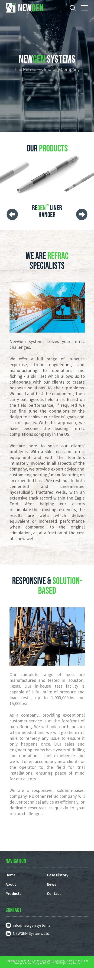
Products (13, 893)
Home (11, 875)
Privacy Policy (72, 963)
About (11, 884)
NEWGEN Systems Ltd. (31, 933)
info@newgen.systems (31, 925)
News (51, 884)
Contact (54, 893)
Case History (57, 875)
